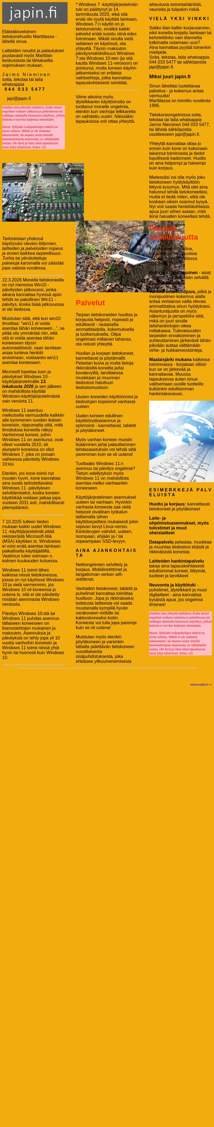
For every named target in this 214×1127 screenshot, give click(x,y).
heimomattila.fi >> (201, 684)
